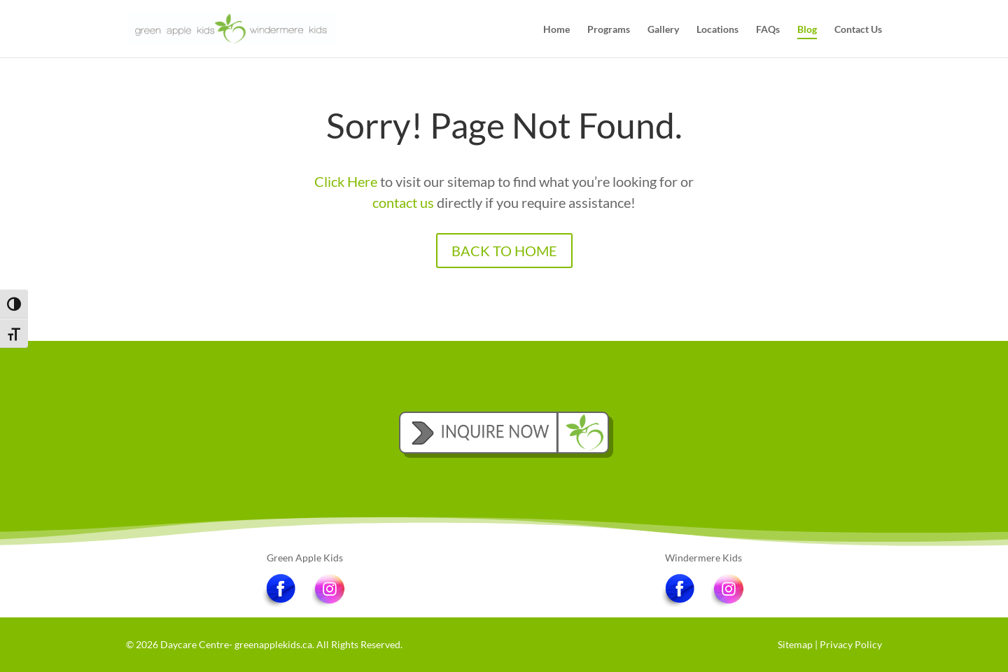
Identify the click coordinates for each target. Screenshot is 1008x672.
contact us (403, 202)
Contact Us (858, 29)
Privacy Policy (851, 644)
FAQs (768, 29)
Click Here (345, 181)
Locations (717, 29)
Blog (807, 29)
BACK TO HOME (504, 250)
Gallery (663, 29)
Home (556, 29)
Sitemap (795, 644)
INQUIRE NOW (504, 429)
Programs (608, 29)
